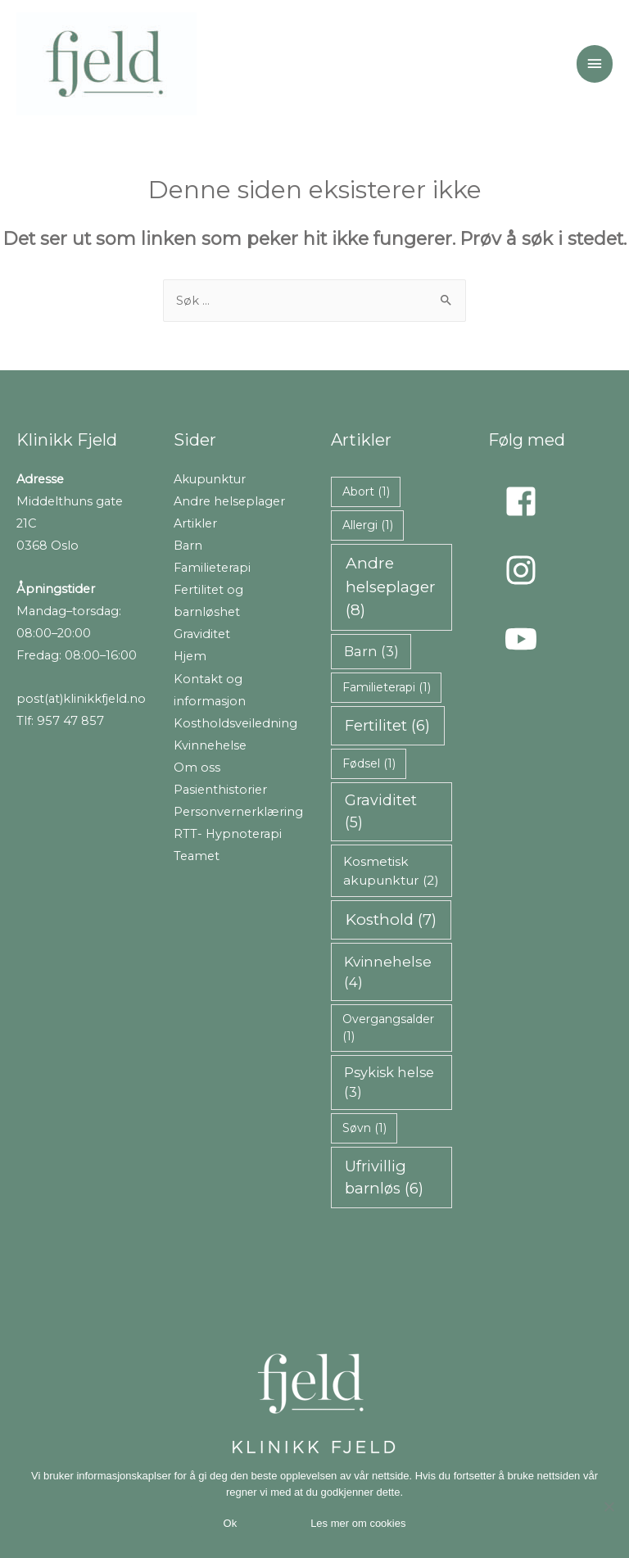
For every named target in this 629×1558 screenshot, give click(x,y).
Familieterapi (212, 567)
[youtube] (525, 639)
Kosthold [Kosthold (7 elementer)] (391, 919)
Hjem (190, 656)
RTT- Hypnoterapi (228, 834)
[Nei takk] (608, 1506)
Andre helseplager (229, 501)
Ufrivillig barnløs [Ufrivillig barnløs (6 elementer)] (384, 1177)
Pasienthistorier (220, 789)
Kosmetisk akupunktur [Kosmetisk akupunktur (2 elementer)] (391, 871)
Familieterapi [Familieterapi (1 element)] (386, 687)
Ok (231, 1523)
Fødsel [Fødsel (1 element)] (369, 763)
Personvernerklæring (238, 811)
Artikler (195, 523)
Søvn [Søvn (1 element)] (364, 1128)
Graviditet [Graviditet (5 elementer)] (381, 811)
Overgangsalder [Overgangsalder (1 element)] (388, 1028)
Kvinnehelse (210, 745)
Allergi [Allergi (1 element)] (367, 525)
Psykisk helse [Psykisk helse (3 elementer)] (389, 1082)
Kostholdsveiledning (235, 723)
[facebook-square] (525, 501)
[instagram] (525, 570)
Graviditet (202, 634)
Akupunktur (210, 479)
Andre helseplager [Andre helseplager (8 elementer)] (391, 586)
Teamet (196, 856)
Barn (188, 545)
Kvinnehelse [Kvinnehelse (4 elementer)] (388, 972)
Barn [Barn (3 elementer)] (371, 651)
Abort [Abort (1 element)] (366, 491)
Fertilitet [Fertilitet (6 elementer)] (387, 725)
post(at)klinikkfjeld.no (81, 698)
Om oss (197, 767)
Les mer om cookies (357, 1523)
